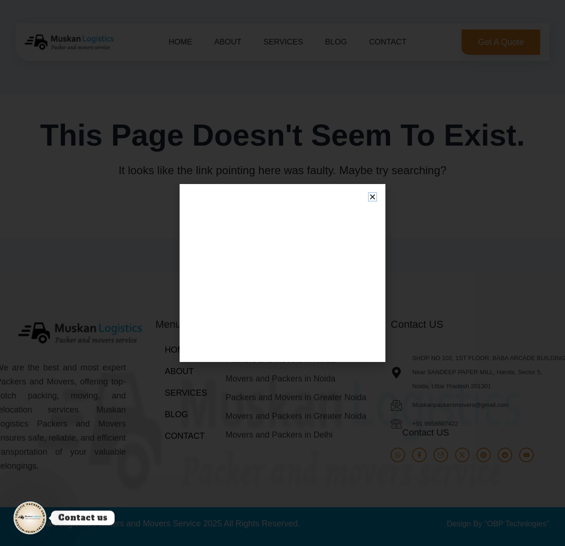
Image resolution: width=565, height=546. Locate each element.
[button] (372, 196)
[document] (282, 273)
